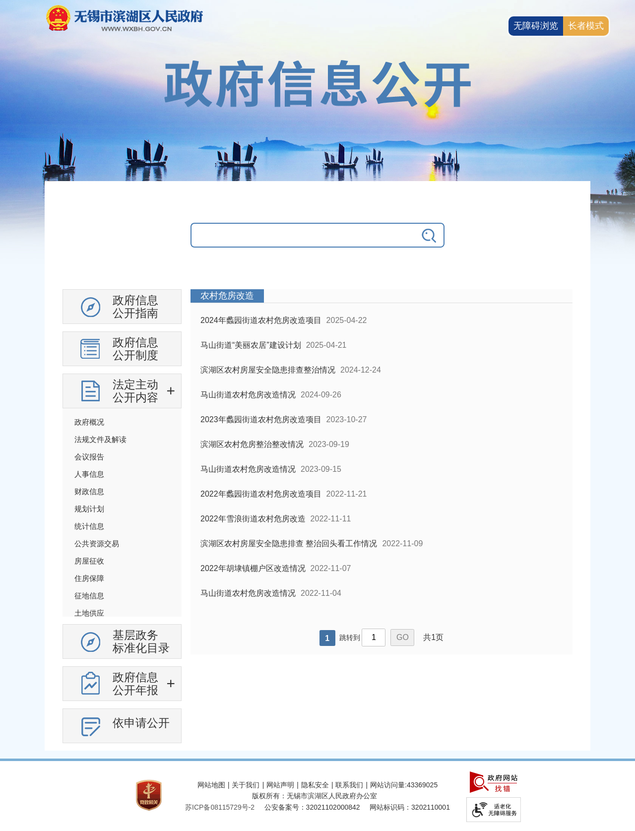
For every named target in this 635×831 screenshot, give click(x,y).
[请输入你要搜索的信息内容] (302, 235)
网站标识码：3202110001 (410, 807)
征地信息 (89, 595)
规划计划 (89, 509)
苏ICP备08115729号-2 (219, 807)
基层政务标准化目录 (141, 641)
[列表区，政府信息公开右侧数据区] (381, 471)
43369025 (422, 785)
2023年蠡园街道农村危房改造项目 (260, 419)
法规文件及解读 (100, 439)
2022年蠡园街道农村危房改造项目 (260, 494)
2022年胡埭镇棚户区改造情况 (253, 568)
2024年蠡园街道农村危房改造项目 (260, 320)
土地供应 (89, 613)
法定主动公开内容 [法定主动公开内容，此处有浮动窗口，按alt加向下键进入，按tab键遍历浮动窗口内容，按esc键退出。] (135, 391)
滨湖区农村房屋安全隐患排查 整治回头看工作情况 (288, 543)
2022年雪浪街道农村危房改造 (253, 518)
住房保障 (89, 578)
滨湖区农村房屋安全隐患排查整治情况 (267, 370)
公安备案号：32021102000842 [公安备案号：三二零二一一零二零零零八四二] (312, 807)
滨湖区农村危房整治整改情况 (252, 444)
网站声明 (280, 785)
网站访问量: (388, 785)
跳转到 (349, 637)
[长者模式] (586, 26)
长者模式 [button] (586, 26)
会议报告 (89, 456)
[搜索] (429, 235)
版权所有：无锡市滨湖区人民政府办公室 (314, 796)
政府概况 (89, 422)
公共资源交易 (96, 543)
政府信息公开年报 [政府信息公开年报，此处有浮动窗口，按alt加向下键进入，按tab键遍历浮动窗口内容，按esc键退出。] (135, 684)
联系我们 (349, 785)
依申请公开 (141, 722)
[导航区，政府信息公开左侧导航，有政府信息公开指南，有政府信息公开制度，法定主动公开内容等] (122, 520)
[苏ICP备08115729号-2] (219, 807)
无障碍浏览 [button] (535, 26)
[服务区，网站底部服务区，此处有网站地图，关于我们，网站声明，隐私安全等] (317, 796)
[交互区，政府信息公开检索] (317, 242)
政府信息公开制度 (135, 349)
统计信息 (89, 526)
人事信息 (89, 474)
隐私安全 (315, 785)
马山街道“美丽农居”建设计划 (250, 345)
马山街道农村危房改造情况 (248, 394)
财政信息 (89, 491)
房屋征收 (89, 561)
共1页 (433, 637)
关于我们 (245, 785)
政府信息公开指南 (135, 307)
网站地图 (211, 785)
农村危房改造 (227, 296)
